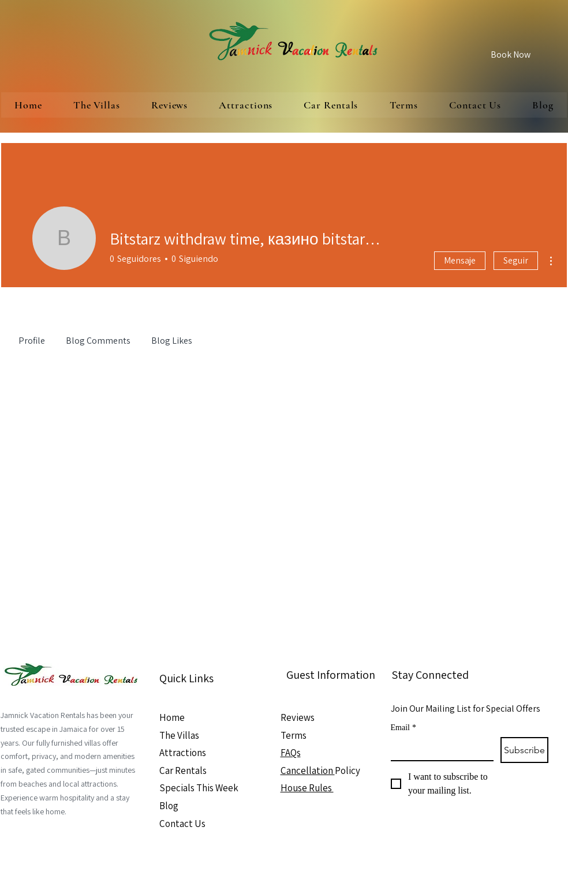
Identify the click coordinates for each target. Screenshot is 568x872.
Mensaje (460, 260)
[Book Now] (510, 54)
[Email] (439, 748)
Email (403, 727)
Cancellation (308, 770)
